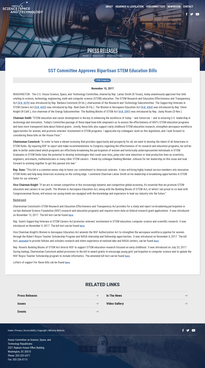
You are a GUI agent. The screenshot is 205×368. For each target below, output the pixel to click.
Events (22, 311)
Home (86, 55)
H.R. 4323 (41, 107)
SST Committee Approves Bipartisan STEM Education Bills (102, 70)
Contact (188, 6)
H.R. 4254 (148, 107)
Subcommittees (155, 6)
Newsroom (174, 6)
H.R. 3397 (125, 111)
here (71, 215)
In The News (114, 295)
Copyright (42, 330)
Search (199, 6)
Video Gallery (115, 303)
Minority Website (57, 330)
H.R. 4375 (24, 103)
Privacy (18, 330)
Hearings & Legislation (130, 6)
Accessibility (30, 330)
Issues (22, 303)
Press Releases (102, 51)
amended (24, 240)
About (109, 6)
